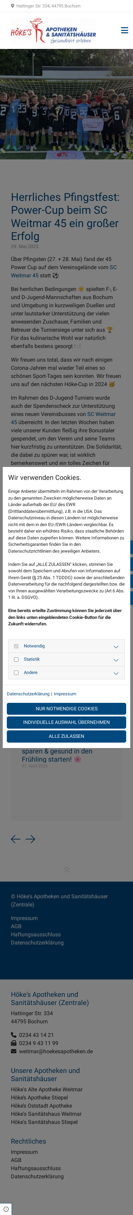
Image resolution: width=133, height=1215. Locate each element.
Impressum (65, 693)
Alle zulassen (66, 736)
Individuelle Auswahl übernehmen (66, 722)
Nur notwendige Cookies (67, 709)
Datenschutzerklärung (28, 693)
